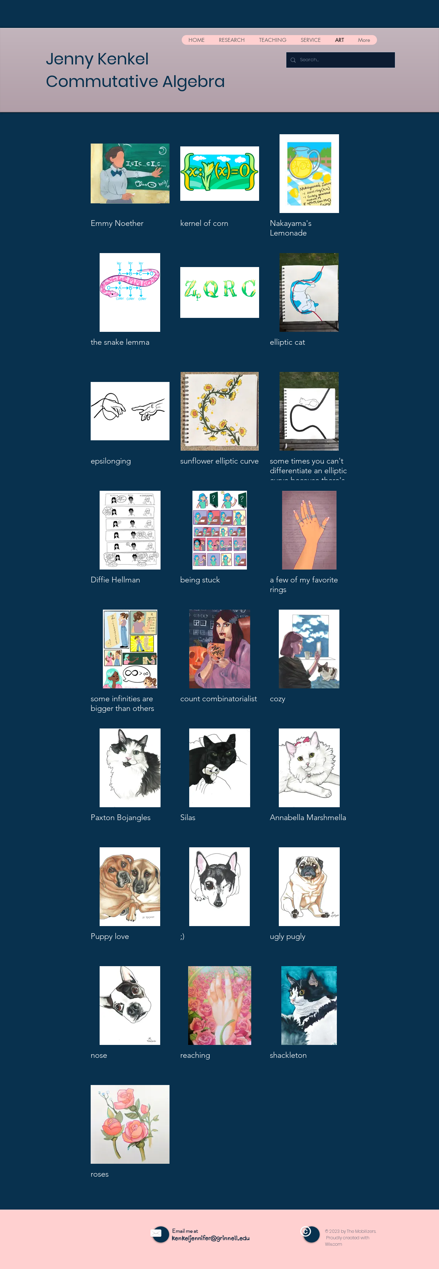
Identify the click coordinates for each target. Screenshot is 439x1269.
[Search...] (340, 60)
